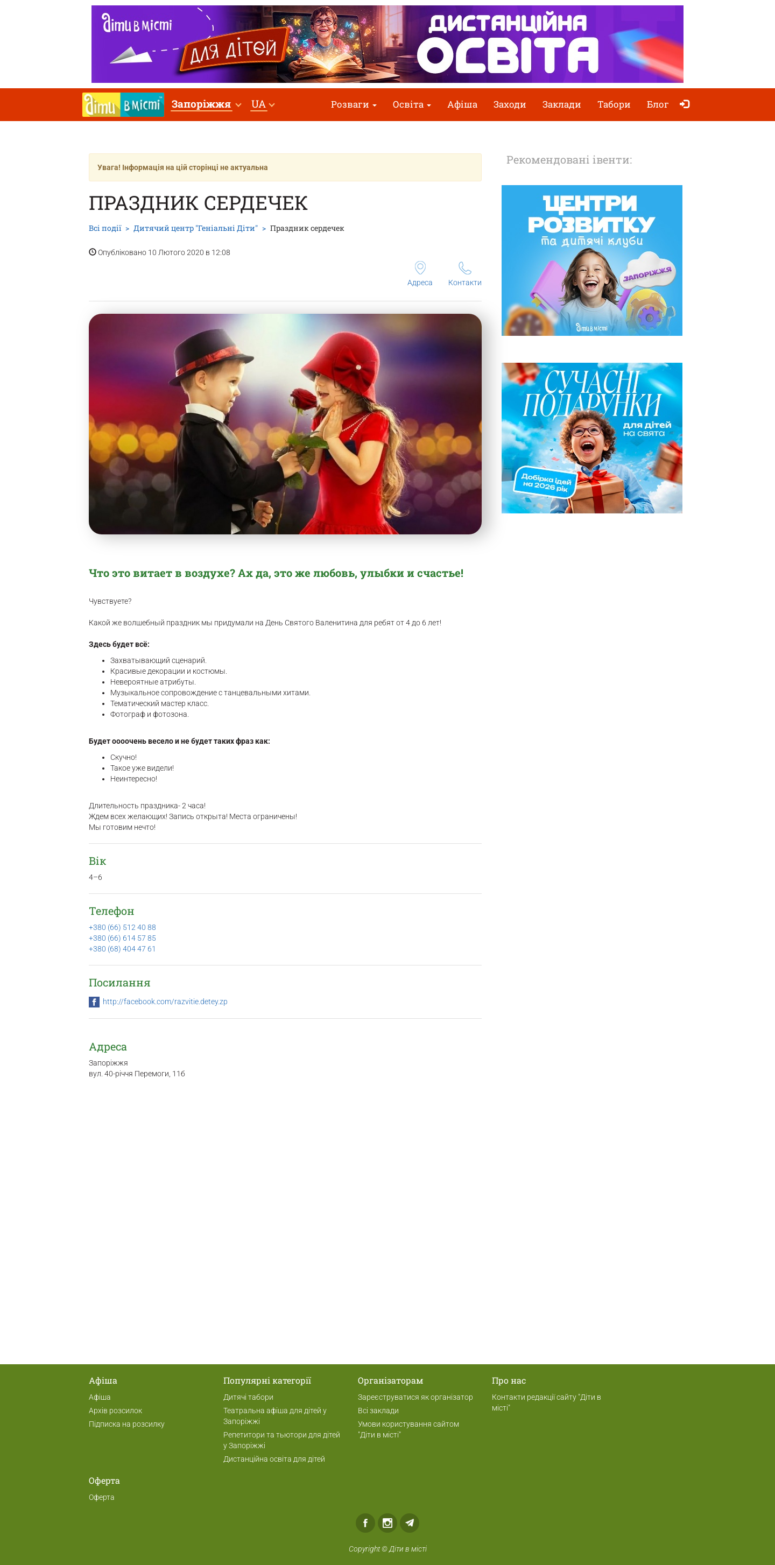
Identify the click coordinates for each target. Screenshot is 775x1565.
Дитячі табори (248, 1397)
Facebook (365, 1523)
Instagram (387, 1523)
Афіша (462, 104)
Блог (658, 104)
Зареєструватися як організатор (415, 1397)
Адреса (420, 274)
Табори (614, 104)
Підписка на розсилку (127, 1424)
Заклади (561, 104)
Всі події (105, 228)
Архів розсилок (115, 1410)
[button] (206, 105)
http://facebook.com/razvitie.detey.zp (165, 1001)
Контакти (465, 274)
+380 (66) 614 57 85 (122, 938)
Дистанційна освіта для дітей (274, 1459)
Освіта (412, 104)
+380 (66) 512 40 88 (122, 927)
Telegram (409, 1523)
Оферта (102, 1497)
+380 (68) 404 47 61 (122, 948)
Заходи (510, 104)
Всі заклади (378, 1410)
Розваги (354, 104)
